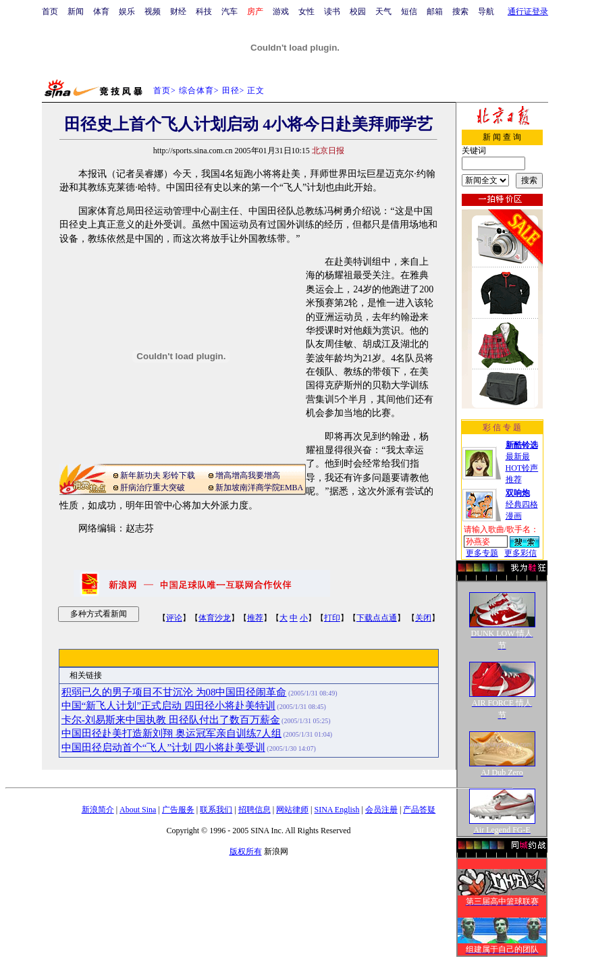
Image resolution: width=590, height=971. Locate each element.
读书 (332, 11)
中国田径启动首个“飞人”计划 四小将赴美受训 (163, 747)
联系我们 (216, 809)
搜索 (460, 11)
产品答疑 (419, 809)
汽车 (229, 11)
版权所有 (246, 851)
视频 (152, 11)
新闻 (76, 11)
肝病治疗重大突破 (152, 487)
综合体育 (196, 90)
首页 (50, 11)
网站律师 (292, 809)
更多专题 (482, 553)
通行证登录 (528, 11)
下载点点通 (376, 618)
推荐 (255, 618)
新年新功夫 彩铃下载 (157, 475)
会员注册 (381, 809)
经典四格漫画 (522, 504)
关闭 (423, 618)
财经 (178, 11)
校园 (358, 11)
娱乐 (127, 11)
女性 (306, 11)
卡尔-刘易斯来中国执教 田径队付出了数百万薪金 (170, 719)
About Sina (137, 809)
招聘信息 (254, 809)
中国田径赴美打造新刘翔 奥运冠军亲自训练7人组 (171, 733)
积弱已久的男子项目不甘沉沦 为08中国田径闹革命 (174, 692)
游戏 (281, 11)
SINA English (336, 809)
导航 (486, 11)
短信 (409, 11)
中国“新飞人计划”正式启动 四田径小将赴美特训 (168, 705)
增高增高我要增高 (247, 475)
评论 (174, 618)
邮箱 (435, 11)
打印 (332, 618)
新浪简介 (98, 809)
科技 (204, 11)
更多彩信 (520, 553)
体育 (101, 11)
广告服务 (178, 809)
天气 (383, 11)
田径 (231, 90)
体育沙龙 (214, 618)
